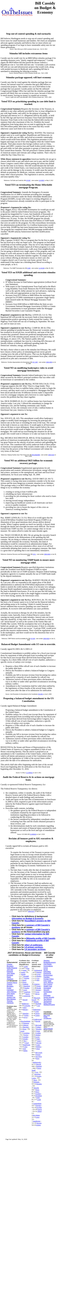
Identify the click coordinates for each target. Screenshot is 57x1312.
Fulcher (26, 978)
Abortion (46, 960)
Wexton (38, 1123)
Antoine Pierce (12, 982)
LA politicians (47, 1018)
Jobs (45, 993)
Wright (25, 1039)
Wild (38, 1098)
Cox (38, 978)
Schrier (38, 1125)
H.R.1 (34, 554)
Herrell (25, 1000)
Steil (24, 1049)
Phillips (38, 1047)
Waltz (25, 970)
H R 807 (28, 180)
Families (46, 977)
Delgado (36, 1082)
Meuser (25, 1009)
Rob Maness (11, 999)
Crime (46, 968)
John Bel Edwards (10, 970)
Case (38, 1005)
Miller (25, 1051)
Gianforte (27, 992)
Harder (39, 976)
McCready (38, 1052)
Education (47, 971)
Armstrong (26, 996)
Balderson (25, 1004)
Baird (24, 980)
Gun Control (48, 984)
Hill (38, 980)
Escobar (39, 1107)
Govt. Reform (48, 982)
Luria (37, 1117)
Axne (37, 1011)
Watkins (25, 984)
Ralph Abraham (10, 978)
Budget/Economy (50, 962)
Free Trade (47, 981)
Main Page (47, 1015)
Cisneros (37, 984)
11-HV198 (41, 268)
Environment (48, 975)
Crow (37, 992)
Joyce (25, 1017)
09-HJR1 (40, 694)
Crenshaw (26, 1033)
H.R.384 (33, 638)
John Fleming (11, 992)
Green (22, 1031)
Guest (25, 990)
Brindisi (39, 1084)
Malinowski (37, 1062)
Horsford (38, 1074)
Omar (38, 1049)
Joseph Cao (11, 997)
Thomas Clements (10, 1002)
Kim (27, 968)
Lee (37, 1072)
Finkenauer (36, 1009)
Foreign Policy (49, 979)
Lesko (26, 966)
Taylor (26, 1035)
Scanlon (38, 1094)
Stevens (38, 1043)
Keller (26, 1015)
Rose (24, 1029)
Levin (38, 974)
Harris (28, 994)
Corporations (48, 966)
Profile (45, 1017)
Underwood (37, 1019)
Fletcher (38, 1105)
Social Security (49, 997)
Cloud (27, 1043)
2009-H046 (47, 554)
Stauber (26, 988)
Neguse (38, 990)
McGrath (38, 1025)
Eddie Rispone (12, 968)
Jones (39, 1041)
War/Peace (47, 1003)
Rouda (39, 988)
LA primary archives (33, 947)
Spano (23, 972)
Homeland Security (47, 989)
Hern (25, 1007)
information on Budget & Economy (27, 919)
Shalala (36, 1002)
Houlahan (38, 1096)
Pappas (38, 1054)
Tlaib (38, 1039)
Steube (23, 974)
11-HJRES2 (29, 772)
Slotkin (37, 1035)
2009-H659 (49, 362)
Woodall (26, 976)
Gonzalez (27, 1005)
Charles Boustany (10, 965)
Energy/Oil (47, 973)
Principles (47, 995)
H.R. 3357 (35, 362)
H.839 (29, 268)
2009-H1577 (31, 911)
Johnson (25, 1025)
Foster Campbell (10, 989)
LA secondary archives (34, 949)
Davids (38, 1021)
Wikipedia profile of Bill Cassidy (40, 938)
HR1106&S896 (36, 455)
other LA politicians (33, 945)
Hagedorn (27, 986)
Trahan (38, 1027)
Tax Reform (48, 999)
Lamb (39, 1099)
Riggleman (26, 1045)
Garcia (37, 1013)
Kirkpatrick (38, 970)
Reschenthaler (26, 1021)
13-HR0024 (33, 834)
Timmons (26, 1023)
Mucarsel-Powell (36, 999)
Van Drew (38, 1056)
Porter (39, 986)
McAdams (36, 1115)
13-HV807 (41, 180)
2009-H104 (51, 455)
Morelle (36, 1088)
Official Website (48, 1028)
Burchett (26, 1027)
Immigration (48, 992)
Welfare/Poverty (49, 1005)
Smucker (25, 1013)
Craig (38, 1045)
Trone (38, 1031)
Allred (39, 1111)
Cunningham (37, 1103)
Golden (38, 1033)
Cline (25, 1047)
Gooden (25, 1037)
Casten (37, 1015)
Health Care (48, 986)
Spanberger (36, 1121)
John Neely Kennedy (11, 974)
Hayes (37, 994)
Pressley (38, 1029)
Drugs (46, 970)
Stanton (38, 972)
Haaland (38, 1066)
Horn (37, 1090)
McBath (38, 1004)
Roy (25, 1041)
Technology (48, 1001)
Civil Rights (48, 964)
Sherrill (38, 1064)
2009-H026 (46, 638)
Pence (24, 982)
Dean (37, 1092)
